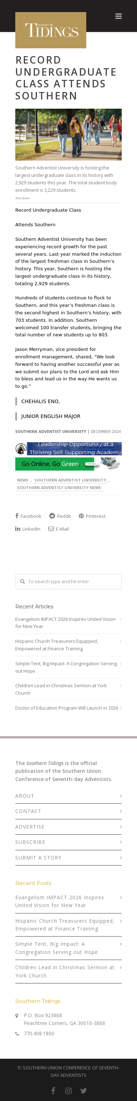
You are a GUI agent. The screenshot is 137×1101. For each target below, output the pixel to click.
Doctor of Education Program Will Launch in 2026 (66, 708)
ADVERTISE (30, 826)
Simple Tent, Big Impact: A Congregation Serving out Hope (66, 667)
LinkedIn (27, 529)
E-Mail (58, 529)
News (22, 480)
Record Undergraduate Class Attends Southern (66, 77)
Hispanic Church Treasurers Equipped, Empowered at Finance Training (56, 645)
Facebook (28, 516)
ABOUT (24, 795)
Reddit (60, 516)
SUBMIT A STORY (38, 857)
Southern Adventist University (70, 480)
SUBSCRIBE (30, 842)
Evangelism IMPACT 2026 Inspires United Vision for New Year (65, 623)
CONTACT (28, 811)
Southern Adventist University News (59, 487)
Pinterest (92, 516)
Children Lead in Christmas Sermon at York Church (61, 689)
